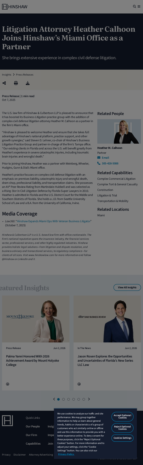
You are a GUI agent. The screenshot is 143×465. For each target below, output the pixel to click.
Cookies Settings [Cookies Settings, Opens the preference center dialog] (122, 438)
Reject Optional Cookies (122, 428)
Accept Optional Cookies (122, 417)
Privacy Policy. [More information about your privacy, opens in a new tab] (66, 454)
